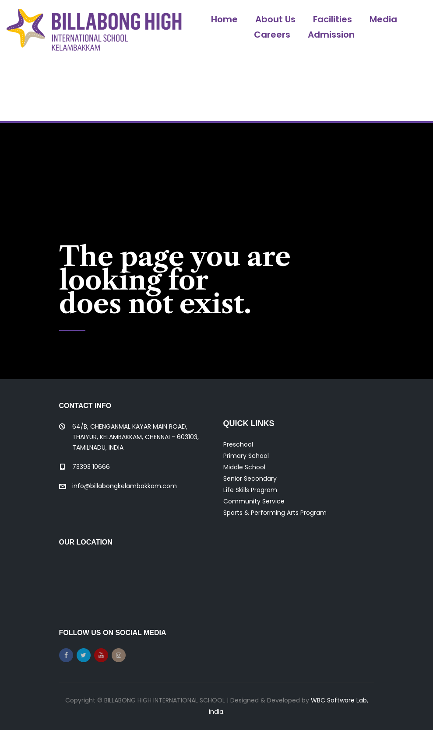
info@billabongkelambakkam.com (124, 486)
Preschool (238, 444)
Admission (331, 34)
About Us (275, 19)
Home (224, 19)
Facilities (332, 19)
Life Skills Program (250, 490)
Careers (272, 34)
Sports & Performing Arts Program (275, 512)
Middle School (244, 467)
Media (383, 19)
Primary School (246, 455)
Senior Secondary (250, 478)
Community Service (254, 501)
